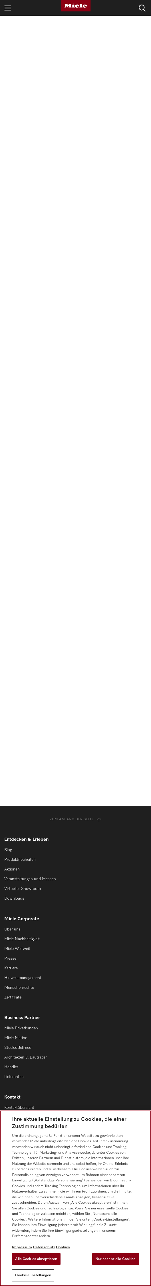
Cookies (63, 1247)
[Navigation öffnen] (7, 8)
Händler (11, 1067)
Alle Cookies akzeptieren (36, 1259)
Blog (8, 850)
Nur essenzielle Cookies (115, 1259)
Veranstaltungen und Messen (30, 879)
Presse (10, 958)
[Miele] (75, 5)
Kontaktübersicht (19, 1108)
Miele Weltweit (17, 949)
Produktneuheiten (20, 860)
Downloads (14, 898)
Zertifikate (12, 997)
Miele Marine (15, 1038)
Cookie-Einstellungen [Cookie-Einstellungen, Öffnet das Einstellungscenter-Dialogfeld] (33, 1275)
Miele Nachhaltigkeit (22, 939)
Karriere (11, 968)
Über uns (12, 929)
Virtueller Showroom (22, 889)
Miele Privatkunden (21, 1028)
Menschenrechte (19, 988)
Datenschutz (44, 1247)
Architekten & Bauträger (25, 1057)
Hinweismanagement (22, 978)
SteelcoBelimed (17, 1048)
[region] (75, 1198)
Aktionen (12, 869)
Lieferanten (14, 1077)
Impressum (22, 1247)
